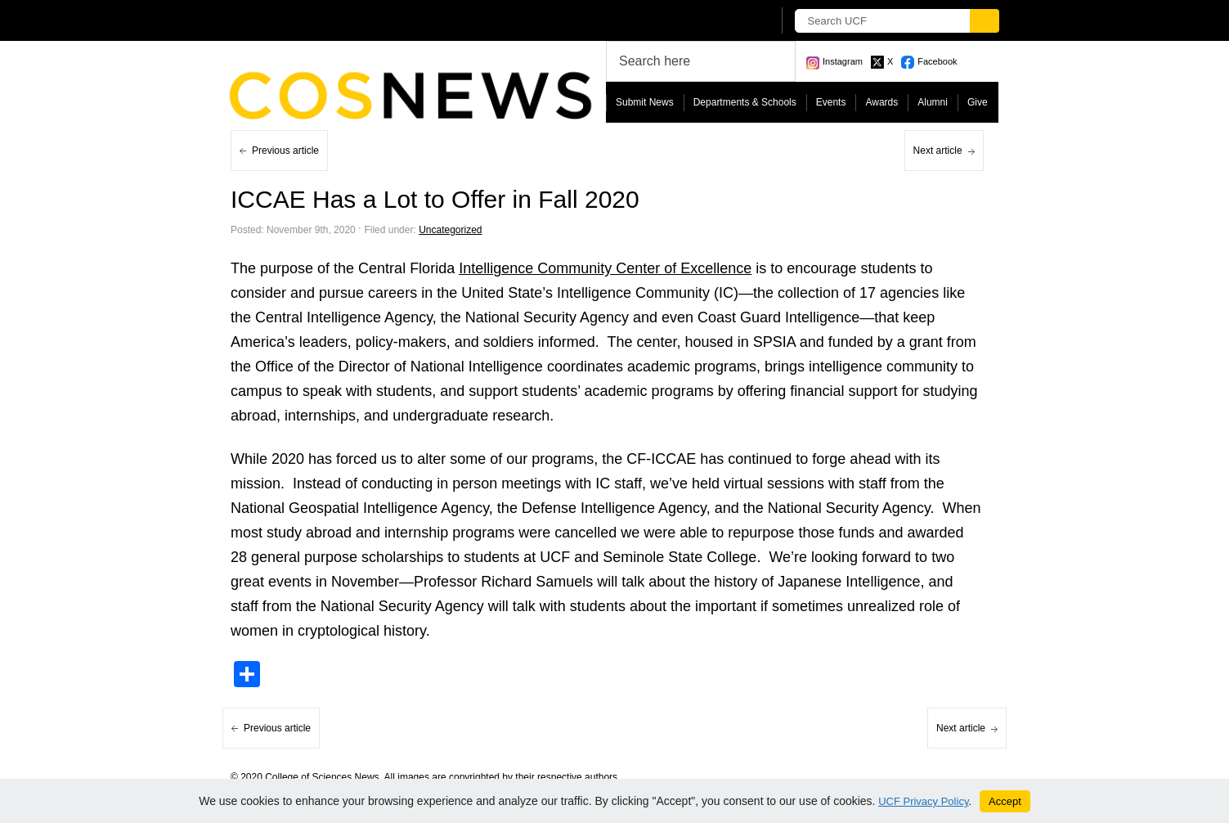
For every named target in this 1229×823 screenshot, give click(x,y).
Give (977, 102)
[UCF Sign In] (719, 21)
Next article (937, 150)
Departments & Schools (744, 102)
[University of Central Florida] (352, 20)
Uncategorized (450, 230)
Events (831, 102)
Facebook (937, 61)
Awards (881, 102)
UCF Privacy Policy (923, 801)
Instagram (843, 61)
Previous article (285, 150)
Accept (1005, 801)
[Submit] (984, 21)
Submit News (645, 102)
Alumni (932, 102)
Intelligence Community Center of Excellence (605, 268)
